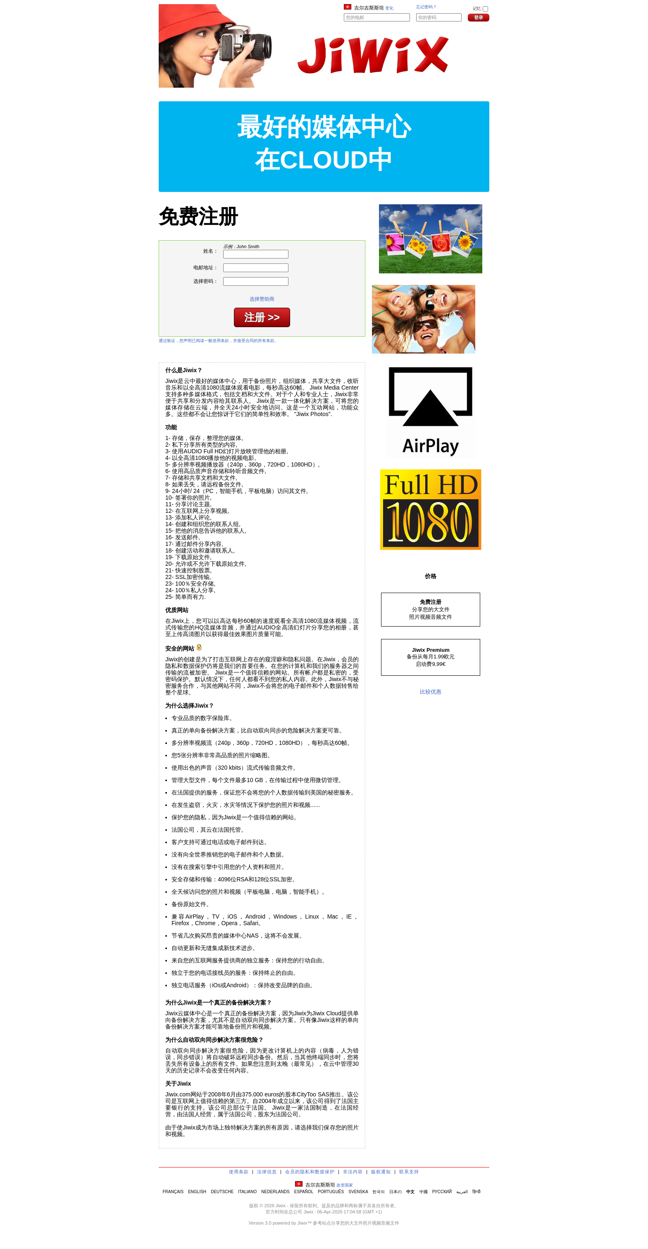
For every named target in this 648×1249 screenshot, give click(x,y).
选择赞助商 (262, 299)
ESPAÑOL (303, 1191)
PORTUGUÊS (331, 1191)
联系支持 (409, 1171)
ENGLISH (197, 1191)
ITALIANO (247, 1191)
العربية (462, 1191)
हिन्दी (476, 1191)
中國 (423, 1191)
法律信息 (267, 1171)
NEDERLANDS (275, 1191)
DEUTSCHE (222, 1191)
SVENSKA (358, 1191)
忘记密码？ (426, 7)
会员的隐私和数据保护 (310, 1171)
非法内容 (353, 1171)
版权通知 (381, 1171)
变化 (389, 8)
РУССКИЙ (442, 1191)
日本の (395, 1191)
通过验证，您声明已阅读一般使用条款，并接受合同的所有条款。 (219, 340)
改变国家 (344, 1185)
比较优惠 (430, 692)
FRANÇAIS (172, 1191)
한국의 (378, 1191)
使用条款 (239, 1171)
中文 (410, 1191)
